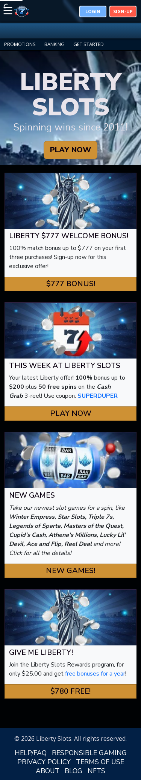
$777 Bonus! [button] (70, 284)
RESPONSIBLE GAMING (89, 752)
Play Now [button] (70, 413)
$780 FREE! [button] (70, 691)
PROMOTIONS (20, 44)
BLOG (73, 770)
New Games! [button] (70, 570)
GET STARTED (88, 44)
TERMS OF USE (100, 761)
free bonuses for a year (95, 674)
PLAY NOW (70, 150)
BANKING (54, 44)
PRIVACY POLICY (44, 761)
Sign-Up (123, 11)
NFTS (96, 770)
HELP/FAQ (31, 752)
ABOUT (47, 770)
